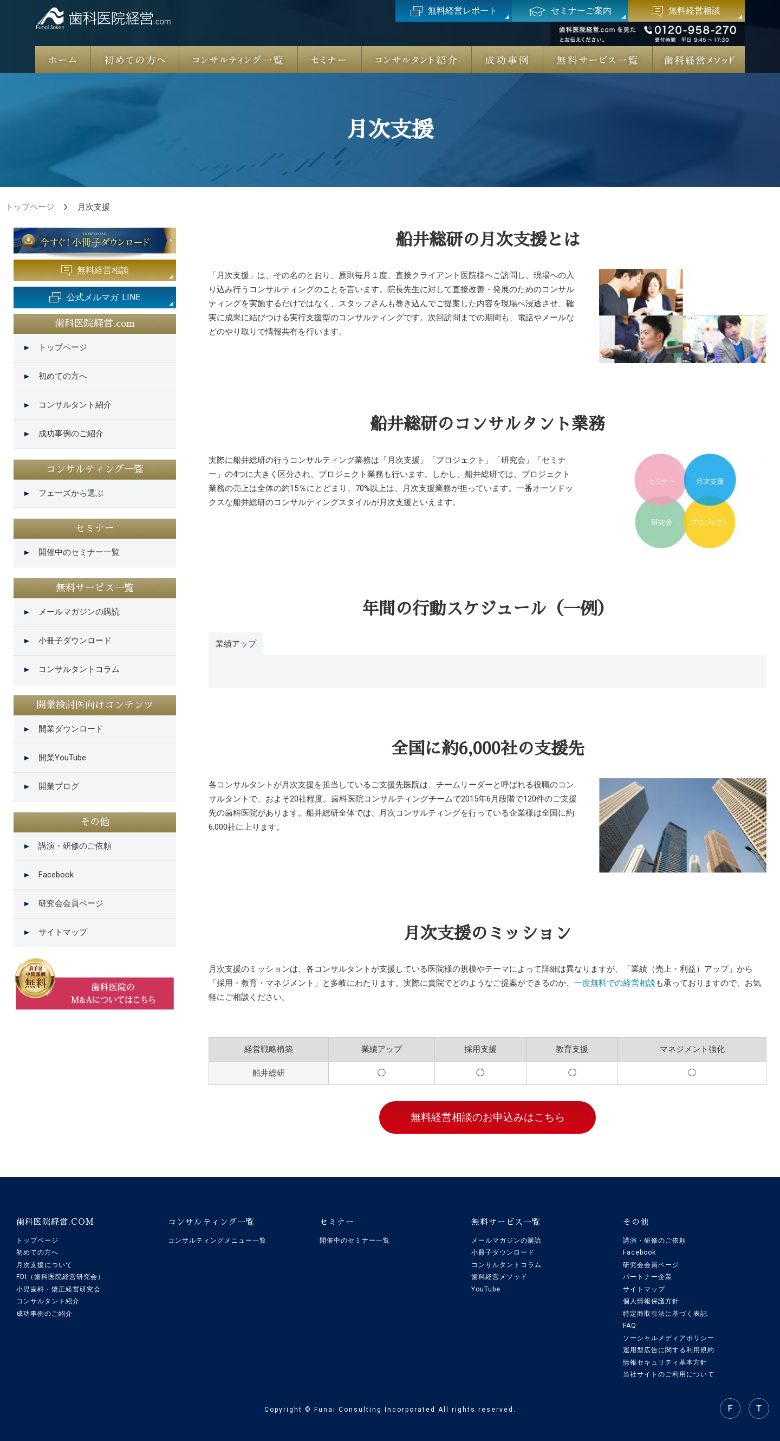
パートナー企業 (647, 1277)
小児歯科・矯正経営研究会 (58, 1289)
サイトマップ (62, 932)
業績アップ (236, 644)
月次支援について (44, 1265)
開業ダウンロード (70, 729)
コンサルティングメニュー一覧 (217, 1240)
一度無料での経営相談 (614, 983)
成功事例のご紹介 (70, 433)
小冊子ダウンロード (75, 640)
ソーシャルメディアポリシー (668, 1338)
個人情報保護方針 (651, 1301)
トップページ (62, 347)
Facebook (56, 875)
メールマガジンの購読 (79, 612)
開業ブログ (58, 786)
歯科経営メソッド (499, 1277)
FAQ (629, 1325)
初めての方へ (62, 376)
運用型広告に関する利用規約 (668, 1350)
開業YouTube (62, 757)
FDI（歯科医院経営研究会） (60, 1277)
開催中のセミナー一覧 (79, 552)
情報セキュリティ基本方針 (665, 1362)
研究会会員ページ (70, 903)
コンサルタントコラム (79, 669)
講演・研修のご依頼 (75, 846)
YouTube (485, 1289)
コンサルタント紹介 (75, 405)
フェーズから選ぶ (70, 493)
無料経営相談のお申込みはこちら (488, 1117)
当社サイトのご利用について (668, 1374)
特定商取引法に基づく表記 (665, 1313)
